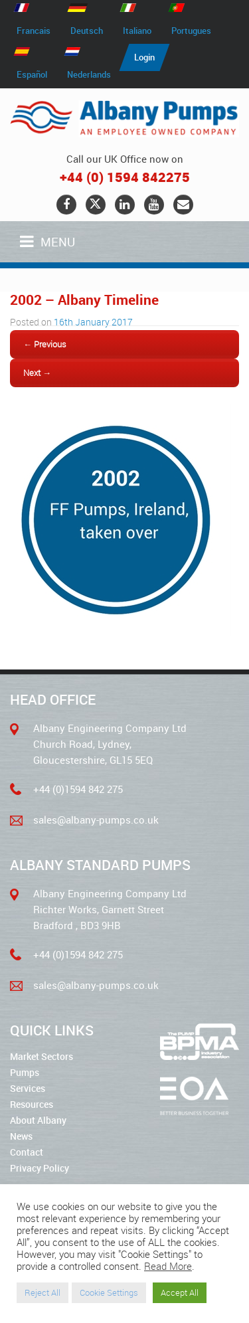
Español (32, 74)
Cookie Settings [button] (109, 1292)
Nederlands (89, 74)
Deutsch (86, 31)
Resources (31, 1104)
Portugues (191, 31)
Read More (168, 1266)
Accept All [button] (180, 1292)
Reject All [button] (42, 1292)
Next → (37, 373)
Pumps (24, 1072)
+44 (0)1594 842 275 (78, 789)
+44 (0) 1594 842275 (125, 177)
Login (144, 57)
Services (27, 1088)
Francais (33, 31)
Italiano (137, 31)
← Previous (44, 344)
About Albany (38, 1120)
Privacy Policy (39, 1168)
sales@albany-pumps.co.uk (96, 819)
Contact (26, 1152)
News (21, 1136)
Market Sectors (41, 1056)
